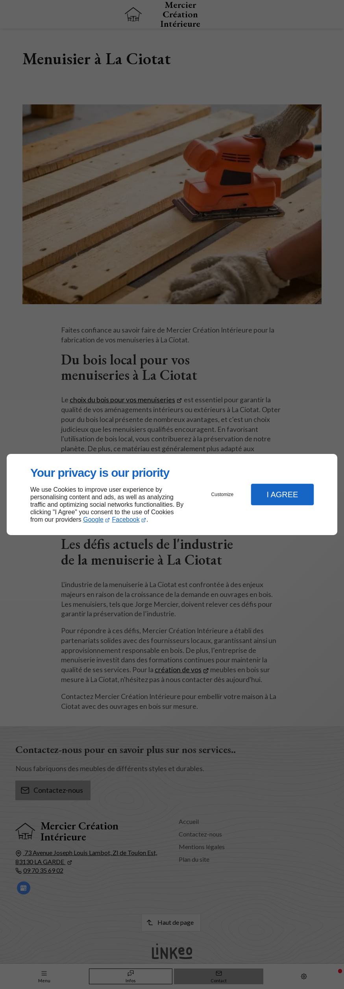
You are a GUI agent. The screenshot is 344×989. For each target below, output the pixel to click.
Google (93, 519)
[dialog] (172, 494)
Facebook (126, 519)
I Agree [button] (282, 494)
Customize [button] (222, 494)
